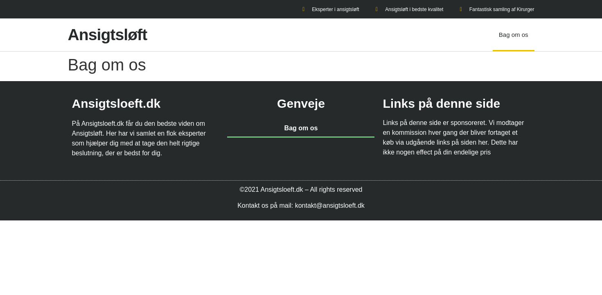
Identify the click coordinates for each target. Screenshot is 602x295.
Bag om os (513, 34)
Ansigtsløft (107, 34)
